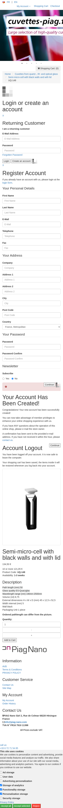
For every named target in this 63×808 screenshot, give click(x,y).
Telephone (7, 231)
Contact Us (7, 685)
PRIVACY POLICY (11, 672)
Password (7, 145)
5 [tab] (41, 63)
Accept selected (22, 806)
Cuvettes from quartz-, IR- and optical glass (36, 74)
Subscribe (7, 373)
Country (6, 322)
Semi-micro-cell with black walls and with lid (30, 77)
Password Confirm (12, 353)
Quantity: (7, 619)
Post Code (7, 310)
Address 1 (7, 274)
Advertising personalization (17, 781)
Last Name (8, 207)
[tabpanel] (31, 35)
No (14, 378)
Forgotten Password (12, 155)
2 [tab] (26, 63)
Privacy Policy (7, 802)
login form (7, 182)
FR (8, 2)
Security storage (11, 798)
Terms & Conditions (12, 669)
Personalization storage (15, 794)
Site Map (6, 688)
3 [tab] (31, 63)
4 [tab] (36, 63)
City (4, 298)
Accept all (6, 806)
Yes (5, 378)
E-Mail (5, 219)
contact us (7, 440)
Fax (4, 243)
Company (7, 263)
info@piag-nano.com (16, 722)
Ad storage (8, 772)
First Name (8, 195)
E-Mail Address (10, 133)
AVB (4, 666)
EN (15, 2)
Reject (36, 806)
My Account (23, 6)
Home (8, 74)
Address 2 (7, 286)
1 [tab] (22, 63)
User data (8, 776)
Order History (9, 703)
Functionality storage (14, 789)
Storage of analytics (13, 785)
